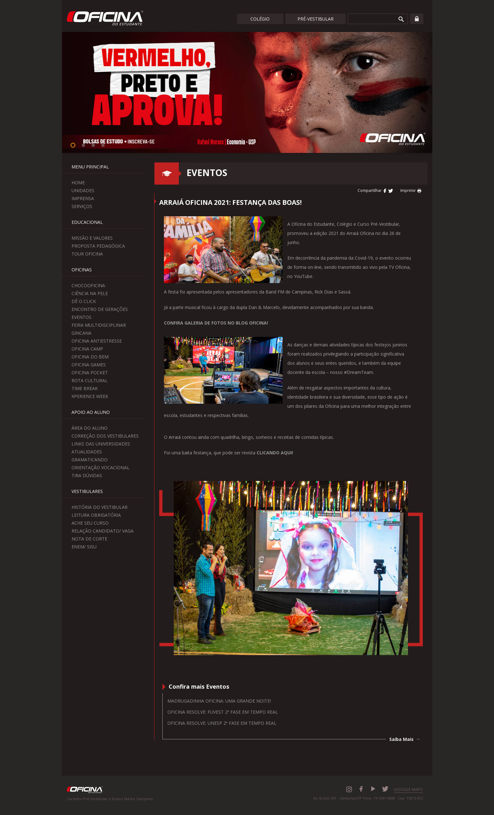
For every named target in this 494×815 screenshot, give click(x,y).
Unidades (83, 190)
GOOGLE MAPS (408, 789)
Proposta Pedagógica (98, 246)
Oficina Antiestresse (97, 341)
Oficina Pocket (90, 373)
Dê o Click (84, 301)
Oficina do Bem (90, 357)
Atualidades (87, 452)
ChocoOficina (88, 285)
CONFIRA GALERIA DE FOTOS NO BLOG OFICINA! (216, 323)
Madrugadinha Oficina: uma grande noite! (219, 701)
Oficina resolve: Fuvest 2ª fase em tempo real (222, 712)
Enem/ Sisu (84, 547)
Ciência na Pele (90, 293)
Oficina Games (89, 365)
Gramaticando (90, 460)
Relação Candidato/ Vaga (103, 531)
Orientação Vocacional (100, 467)
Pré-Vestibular (315, 19)
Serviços (82, 206)
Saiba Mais (401, 739)
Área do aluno (90, 428)
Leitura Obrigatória (96, 515)
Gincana (81, 333)
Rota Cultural (90, 380)
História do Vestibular (100, 507)
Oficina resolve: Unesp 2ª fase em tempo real (221, 723)
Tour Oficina (87, 254)
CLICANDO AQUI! (275, 453)
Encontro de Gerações (100, 309)
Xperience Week (90, 396)
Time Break (85, 388)
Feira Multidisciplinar (99, 325)
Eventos (81, 317)
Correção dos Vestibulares (105, 436)
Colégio (260, 19)
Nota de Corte (89, 539)
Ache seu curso (90, 523)
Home (78, 183)
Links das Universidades (101, 444)
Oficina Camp (87, 349)
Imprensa (83, 198)
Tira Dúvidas (87, 475)
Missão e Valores (92, 238)
